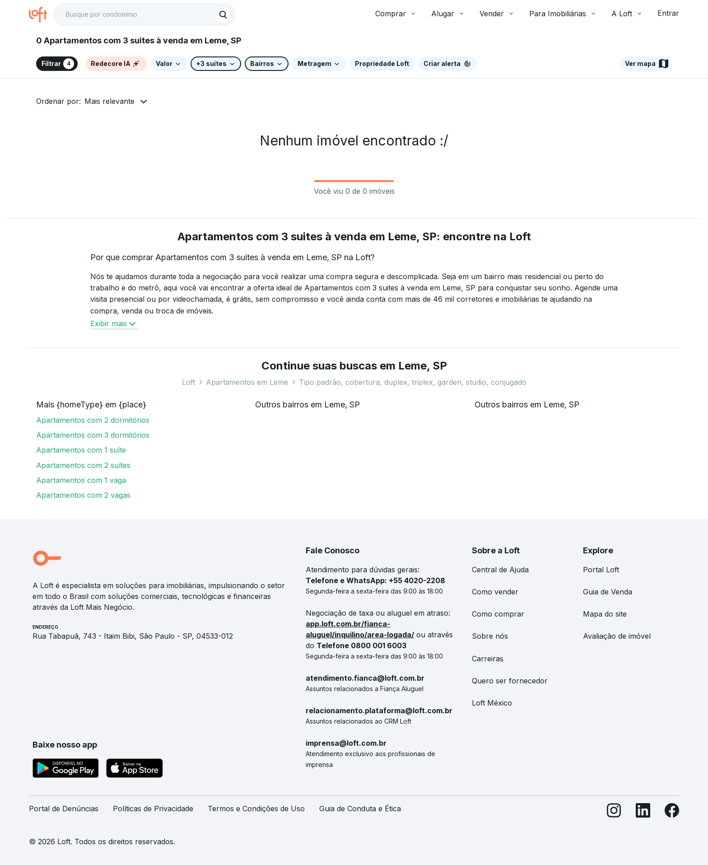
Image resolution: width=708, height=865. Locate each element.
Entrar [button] (668, 13)
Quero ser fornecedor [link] (510, 680)
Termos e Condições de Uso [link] (256, 808)
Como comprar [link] (498, 613)
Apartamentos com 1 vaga (81, 480)
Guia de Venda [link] (607, 591)
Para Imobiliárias (563, 13)
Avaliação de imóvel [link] (617, 636)
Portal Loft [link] (601, 569)
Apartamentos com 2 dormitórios (92, 420)
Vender (497, 13)
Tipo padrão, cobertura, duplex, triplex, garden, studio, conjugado (412, 382)
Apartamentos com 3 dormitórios (92, 435)
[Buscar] (223, 14)
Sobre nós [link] (490, 636)
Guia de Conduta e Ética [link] (360, 808)
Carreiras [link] (487, 658)
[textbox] (144, 14)
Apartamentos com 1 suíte (81, 449)
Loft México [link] (492, 702)
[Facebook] (672, 812)
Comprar (396, 13)
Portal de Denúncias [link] (63, 808)
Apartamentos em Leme (247, 382)
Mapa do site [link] (605, 613)
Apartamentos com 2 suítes (83, 465)
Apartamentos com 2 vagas (83, 495)
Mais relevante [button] (109, 101)
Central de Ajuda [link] (500, 569)
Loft (188, 382)
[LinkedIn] (643, 812)
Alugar (448, 13)
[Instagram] (614, 812)
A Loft (627, 13)
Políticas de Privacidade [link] (153, 808)
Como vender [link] (495, 591)
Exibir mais (114, 323)
